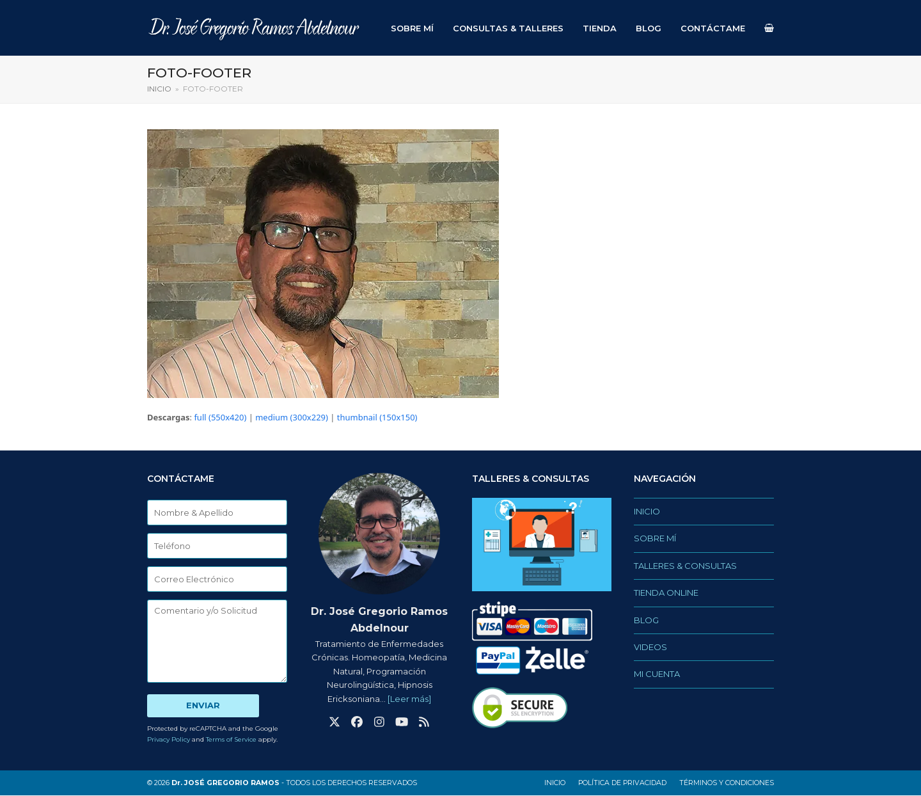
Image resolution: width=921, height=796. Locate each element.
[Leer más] (409, 699)
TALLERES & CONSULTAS (685, 566)
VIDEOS (650, 647)
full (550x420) (220, 418)
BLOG (646, 620)
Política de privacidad (622, 783)
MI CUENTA (657, 674)
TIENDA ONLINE (666, 593)
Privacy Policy (168, 740)
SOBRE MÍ (655, 539)
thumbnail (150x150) (377, 418)
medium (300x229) (291, 418)
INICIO (647, 512)
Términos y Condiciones (726, 783)
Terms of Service (231, 740)
